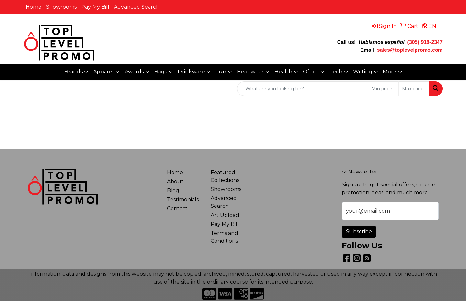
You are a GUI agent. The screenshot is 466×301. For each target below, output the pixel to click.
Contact (177, 209)
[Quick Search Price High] (413, 88)
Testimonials (183, 199)
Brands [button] (73, 72)
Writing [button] (362, 72)
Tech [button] (335, 72)
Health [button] (283, 72)
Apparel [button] (103, 72)
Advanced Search (137, 7)
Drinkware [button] (191, 72)
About (175, 181)
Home (33, 7)
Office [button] (311, 72)
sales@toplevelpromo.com (410, 50)
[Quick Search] (302, 88)
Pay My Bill (95, 7)
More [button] (389, 72)
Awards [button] (134, 72)
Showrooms (61, 7)
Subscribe (359, 232)
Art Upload (225, 215)
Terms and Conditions (224, 237)
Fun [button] (221, 72)
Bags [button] (160, 72)
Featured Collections (225, 176)
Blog (173, 190)
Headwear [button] (250, 72)
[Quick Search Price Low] (383, 88)
